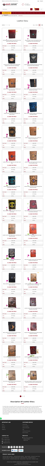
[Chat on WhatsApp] (1, 418)
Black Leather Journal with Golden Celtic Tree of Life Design (12, 211)
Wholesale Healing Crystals (14, 458)
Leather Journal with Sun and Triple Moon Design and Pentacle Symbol (12, 138)
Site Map (3, 427)
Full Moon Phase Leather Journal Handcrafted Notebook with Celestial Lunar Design (12, 65)
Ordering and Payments (26, 431)
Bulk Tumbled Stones (24, 457)
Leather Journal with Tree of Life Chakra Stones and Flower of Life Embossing (33, 357)
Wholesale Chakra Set (6, 457)
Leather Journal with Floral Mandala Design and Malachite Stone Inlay (33, 309)
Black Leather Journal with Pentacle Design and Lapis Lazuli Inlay (12, 284)
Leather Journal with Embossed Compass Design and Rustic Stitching (33, 333)
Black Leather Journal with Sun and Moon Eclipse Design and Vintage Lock (12, 333)
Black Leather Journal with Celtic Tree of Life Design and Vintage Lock (12, 187)
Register (41, 1)
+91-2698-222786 (6, 439)
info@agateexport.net (6, 442)
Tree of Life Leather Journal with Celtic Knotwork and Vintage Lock (12, 382)
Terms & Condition (26, 426)
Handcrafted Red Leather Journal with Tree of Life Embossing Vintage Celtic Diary (12, 41)
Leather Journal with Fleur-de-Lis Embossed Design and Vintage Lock (33, 138)
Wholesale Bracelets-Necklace (19, 456)
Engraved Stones (23, 458)
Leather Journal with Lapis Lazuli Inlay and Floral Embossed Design (33, 187)
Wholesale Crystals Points (35, 456)
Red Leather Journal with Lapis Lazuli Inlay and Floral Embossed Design (33, 211)
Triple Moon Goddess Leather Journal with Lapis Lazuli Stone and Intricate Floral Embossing (33, 382)
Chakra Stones (28, 458)
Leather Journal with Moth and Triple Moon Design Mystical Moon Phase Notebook (33, 65)
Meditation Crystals (35, 458)
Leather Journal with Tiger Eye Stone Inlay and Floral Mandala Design (33, 163)
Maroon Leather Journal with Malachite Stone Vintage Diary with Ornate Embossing (33, 41)
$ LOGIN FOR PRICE (11, 43)
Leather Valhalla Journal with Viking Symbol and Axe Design (12, 260)
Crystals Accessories (6, 458)
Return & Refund (25, 432)
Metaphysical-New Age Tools (12, 15)
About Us (3, 426)
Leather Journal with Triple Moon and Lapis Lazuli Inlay (12, 163)
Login (38, 1)
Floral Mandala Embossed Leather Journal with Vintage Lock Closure (11, 357)
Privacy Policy (25, 424)
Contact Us (4, 429)
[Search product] (17, 9)
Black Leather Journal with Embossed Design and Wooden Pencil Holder (33, 89)
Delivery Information (26, 427)
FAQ (23, 429)
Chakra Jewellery (27, 456)
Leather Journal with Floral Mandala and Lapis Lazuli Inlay (33, 236)
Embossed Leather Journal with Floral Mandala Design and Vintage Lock (33, 260)
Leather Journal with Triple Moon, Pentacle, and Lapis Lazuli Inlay (11, 89)
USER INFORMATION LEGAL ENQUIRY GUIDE (30, 461)
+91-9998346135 (6, 437)
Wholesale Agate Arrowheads (8, 456)
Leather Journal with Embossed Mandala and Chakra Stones (12, 114)
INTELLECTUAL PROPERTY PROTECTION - (14, 461)
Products (5, 15)
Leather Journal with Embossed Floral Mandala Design (11, 309)
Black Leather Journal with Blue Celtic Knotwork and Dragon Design (33, 114)
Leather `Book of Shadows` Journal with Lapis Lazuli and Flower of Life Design (33, 284)
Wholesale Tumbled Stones (15, 457)
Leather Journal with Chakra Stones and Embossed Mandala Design (12, 236)
